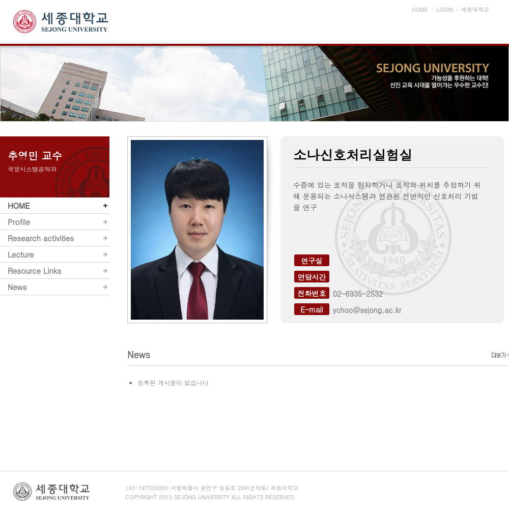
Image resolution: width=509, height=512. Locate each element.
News (17, 286)
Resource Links (34, 270)
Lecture (21, 254)
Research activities (41, 238)
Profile (19, 221)
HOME (19, 205)
